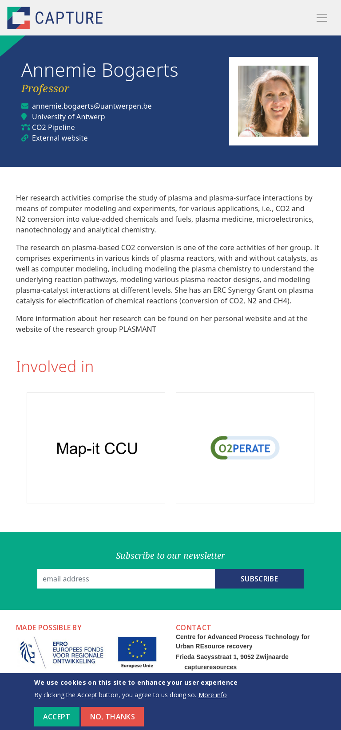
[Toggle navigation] (322, 17)
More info (212, 699)
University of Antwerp (68, 117)
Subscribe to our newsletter (171, 555)
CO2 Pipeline (53, 127)
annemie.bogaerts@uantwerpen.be (92, 106)
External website (60, 138)
